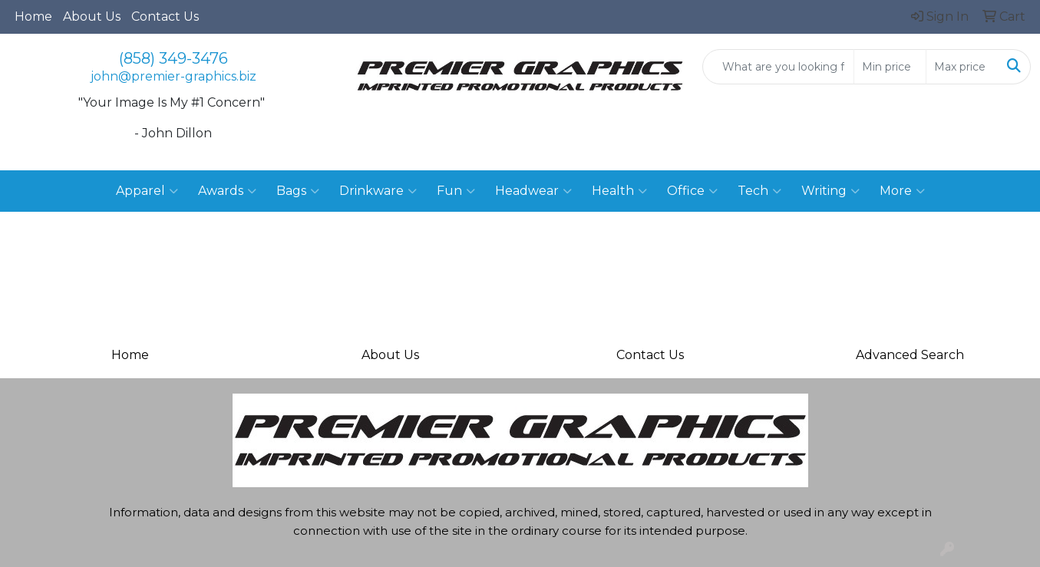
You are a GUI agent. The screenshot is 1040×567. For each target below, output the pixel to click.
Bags (297, 191)
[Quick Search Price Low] (889, 66)
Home (33, 16)
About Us (92, 16)
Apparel (147, 191)
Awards (227, 191)
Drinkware (378, 191)
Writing (830, 191)
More (902, 191)
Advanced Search (910, 355)
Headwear (533, 191)
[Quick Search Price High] (962, 66)
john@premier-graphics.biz (173, 76)
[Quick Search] (778, 66)
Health (619, 191)
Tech (759, 191)
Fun (456, 191)
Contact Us (165, 16)
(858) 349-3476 (173, 58)
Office (692, 191)
